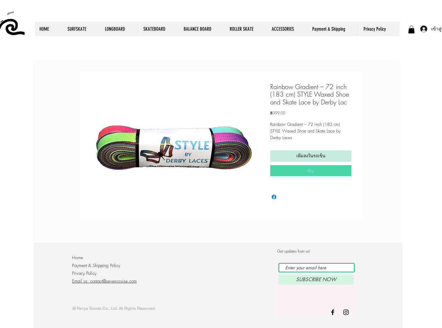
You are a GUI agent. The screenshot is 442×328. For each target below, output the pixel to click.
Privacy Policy (84, 273)
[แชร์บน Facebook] (274, 197)
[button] (411, 29)
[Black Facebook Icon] (332, 312)
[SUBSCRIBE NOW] (316, 279)
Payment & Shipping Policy (96, 265)
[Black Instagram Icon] (346, 312)
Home (77, 258)
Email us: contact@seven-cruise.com (104, 281)
